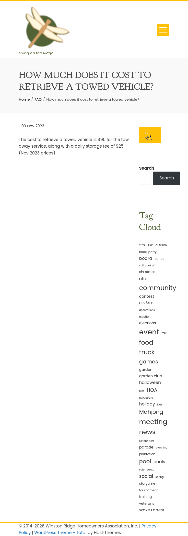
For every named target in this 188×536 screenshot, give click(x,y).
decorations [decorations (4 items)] (147, 310)
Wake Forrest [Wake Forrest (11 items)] (151, 510)
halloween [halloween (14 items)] (150, 382)
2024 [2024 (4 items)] (142, 245)
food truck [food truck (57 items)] (146, 347)
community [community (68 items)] (157, 287)
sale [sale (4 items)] (141, 469)
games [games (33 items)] (148, 361)
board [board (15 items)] (145, 258)
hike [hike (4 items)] (141, 391)
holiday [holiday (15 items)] (147, 404)
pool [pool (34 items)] (145, 461)
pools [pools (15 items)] (159, 462)
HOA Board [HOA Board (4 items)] (146, 398)
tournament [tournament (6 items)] (148, 490)
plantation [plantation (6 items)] (147, 454)
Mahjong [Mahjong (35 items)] (151, 412)
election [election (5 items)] (145, 317)
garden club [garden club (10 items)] (150, 376)
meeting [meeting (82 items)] (153, 422)
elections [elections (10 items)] (147, 323)
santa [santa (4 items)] (150, 469)
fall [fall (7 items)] (164, 333)
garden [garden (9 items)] (145, 369)
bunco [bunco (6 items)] (159, 259)
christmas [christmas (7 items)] (147, 272)
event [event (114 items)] (149, 332)
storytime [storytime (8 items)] (147, 483)
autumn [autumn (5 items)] (161, 245)
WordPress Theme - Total (60, 533)
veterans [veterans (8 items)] (146, 503)
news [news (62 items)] (147, 431)
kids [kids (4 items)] (159, 404)
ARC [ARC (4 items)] (150, 245)
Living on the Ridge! (37, 52)
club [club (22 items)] (144, 278)
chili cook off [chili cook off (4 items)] (147, 265)
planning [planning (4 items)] (161, 447)
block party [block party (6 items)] (147, 252)
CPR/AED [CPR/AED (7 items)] (146, 303)
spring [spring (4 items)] (159, 477)
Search (146, 168)
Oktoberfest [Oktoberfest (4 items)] (146, 441)
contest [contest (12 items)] (146, 296)
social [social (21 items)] (146, 476)
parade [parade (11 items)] (146, 447)
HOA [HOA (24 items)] (152, 390)
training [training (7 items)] (145, 496)
